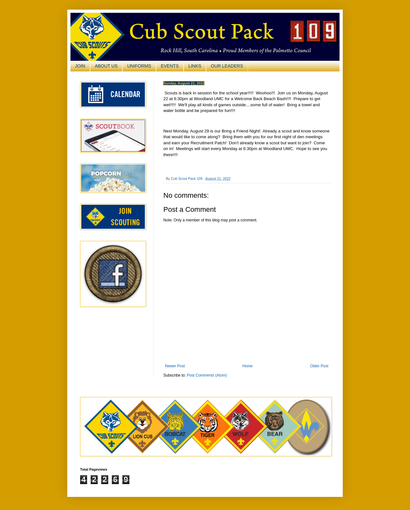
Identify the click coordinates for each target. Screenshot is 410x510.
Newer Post (175, 366)
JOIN (80, 65)
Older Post (319, 366)
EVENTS (170, 65)
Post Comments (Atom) (207, 375)
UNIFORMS (139, 65)
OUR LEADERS (227, 65)
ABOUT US (106, 65)
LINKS (194, 65)
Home (247, 366)
